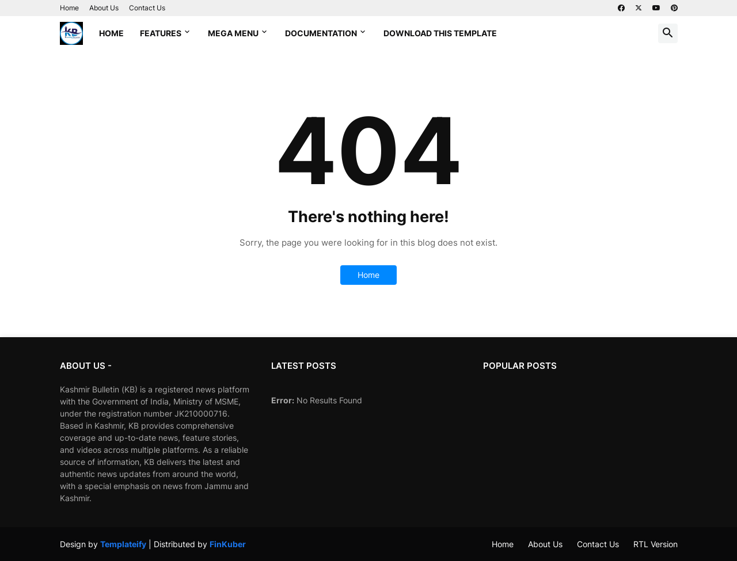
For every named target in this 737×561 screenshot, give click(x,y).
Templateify (123, 544)
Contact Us (147, 7)
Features (160, 33)
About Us (104, 7)
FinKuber (228, 544)
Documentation (321, 33)
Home (69, 7)
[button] (668, 33)
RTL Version (655, 544)
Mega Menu (233, 33)
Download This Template (440, 33)
